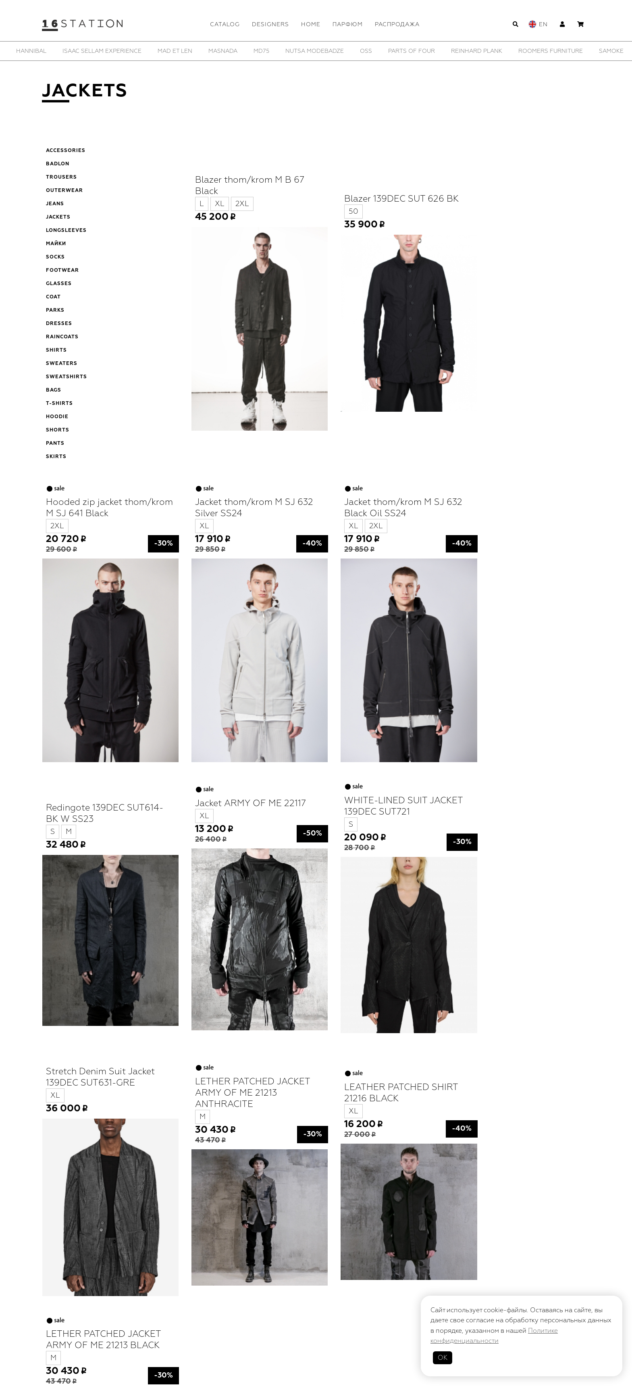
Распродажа (397, 24)
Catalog (225, 24)
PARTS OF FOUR (411, 51)
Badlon (57, 164)
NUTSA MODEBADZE (314, 51)
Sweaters (61, 363)
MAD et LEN (175, 51)
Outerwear (64, 190)
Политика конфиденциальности (350, 1342)
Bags (53, 390)
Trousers (61, 177)
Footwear (62, 270)
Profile (263, 1321)
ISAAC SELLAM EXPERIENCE (101, 51)
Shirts (56, 350)
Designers (270, 24)
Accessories (65, 150)
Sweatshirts (66, 377)
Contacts (316, 1299)
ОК (442, 1358)
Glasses (59, 283)
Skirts (56, 456)
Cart (373, 1321)
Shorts (57, 430)
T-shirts (59, 403)
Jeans (55, 204)
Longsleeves (66, 230)
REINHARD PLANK (476, 51)
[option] (31, 51)
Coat (53, 297)
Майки (56, 244)
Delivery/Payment (321, 1321)
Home (310, 24)
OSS (366, 51)
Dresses (59, 323)
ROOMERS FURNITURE (550, 51)
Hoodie (57, 417)
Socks (55, 257)
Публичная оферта (262, 1342)
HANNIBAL (31, 51)
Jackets (58, 217)
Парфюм (348, 24)
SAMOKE (611, 51)
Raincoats (62, 337)
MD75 (261, 51)
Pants (55, 443)
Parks (55, 310)
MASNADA (222, 51)
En (543, 24)
